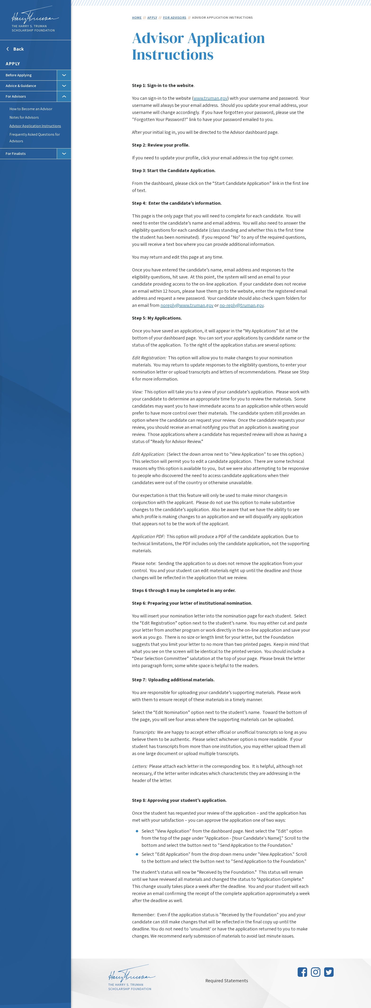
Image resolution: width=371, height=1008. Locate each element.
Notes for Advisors (24, 117)
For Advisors (16, 96)
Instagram (315, 972)
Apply (13, 64)
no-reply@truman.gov (242, 305)
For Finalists (16, 153)
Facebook (302, 972)
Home (136, 17)
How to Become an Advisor (30, 108)
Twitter (329, 972)
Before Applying (19, 75)
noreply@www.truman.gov (186, 305)
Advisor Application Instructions (35, 125)
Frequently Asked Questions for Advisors (34, 137)
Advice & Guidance (21, 85)
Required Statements (226, 981)
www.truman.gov (210, 98)
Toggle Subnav (64, 75)
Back (24, 52)
